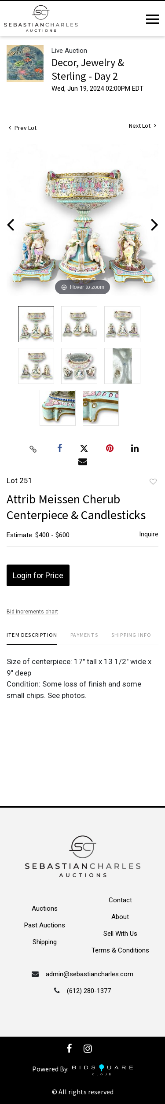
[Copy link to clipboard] (33, 448)
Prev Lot (23, 128)
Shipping (45, 942)
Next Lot (142, 125)
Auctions (45, 908)
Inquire (148, 534)
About (120, 917)
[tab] (32, 638)
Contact (120, 900)
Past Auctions (44, 925)
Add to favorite (153, 482)
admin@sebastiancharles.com (89, 974)
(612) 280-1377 (89, 991)
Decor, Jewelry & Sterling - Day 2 (87, 69)
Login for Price (38, 575)
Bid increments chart (32, 612)
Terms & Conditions (120, 950)
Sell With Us (120, 934)
